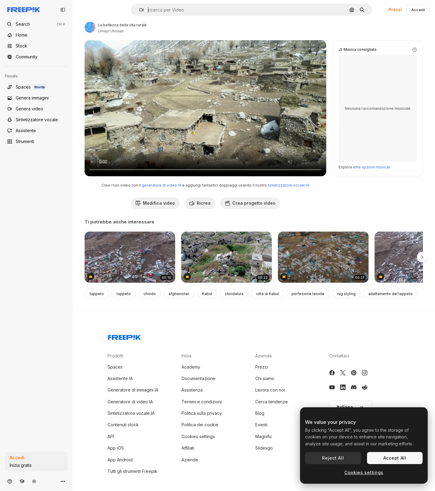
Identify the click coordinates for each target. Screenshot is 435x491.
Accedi (418, 9)
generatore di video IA (161, 185)
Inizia (187, 355)
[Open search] (36, 24)
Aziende (190, 459)
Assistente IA (120, 378)
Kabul (207, 293)
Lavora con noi (270, 389)
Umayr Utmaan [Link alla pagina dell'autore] (111, 31)
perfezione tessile (308, 293)
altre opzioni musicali (371, 167)
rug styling (346, 293)
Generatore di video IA (130, 401)
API (111, 436)
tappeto (97, 293)
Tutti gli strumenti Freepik (132, 471)
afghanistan (179, 293)
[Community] (36, 57)
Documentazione (198, 378)
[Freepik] (23, 9)
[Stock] (36, 46)
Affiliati (188, 447)
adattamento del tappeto (390, 293)
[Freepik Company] (124, 336)
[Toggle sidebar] (63, 10)
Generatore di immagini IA (133, 389)
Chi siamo (264, 378)
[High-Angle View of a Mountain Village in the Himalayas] (130, 257)
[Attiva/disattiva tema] (34, 481)
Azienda (263, 355)
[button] (139, 10)
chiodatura (234, 293)
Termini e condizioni (202, 401)
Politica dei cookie (200, 424)
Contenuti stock (123, 424)
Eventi (261, 424)
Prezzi (395, 9)
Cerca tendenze (271, 401)
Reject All (333, 457)
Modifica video (155, 203)
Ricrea (200, 203)
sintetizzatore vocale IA (288, 185)
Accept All (394, 457)
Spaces (115, 366)
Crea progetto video (250, 203)
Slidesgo (264, 447)
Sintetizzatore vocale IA (131, 413)
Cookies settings (198, 436)
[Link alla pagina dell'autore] (90, 27)
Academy (191, 366)
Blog (259, 413)
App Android (120, 459)
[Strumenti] (36, 141)
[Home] (36, 35)
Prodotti (115, 355)
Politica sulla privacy (202, 413)
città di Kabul (267, 293)
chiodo (149, 293)
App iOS (116, 447)
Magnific (263, 436)
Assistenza (192, 389)
